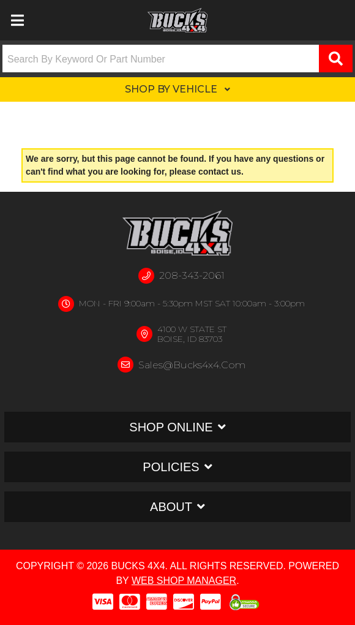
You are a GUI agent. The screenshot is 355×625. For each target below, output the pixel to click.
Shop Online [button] (170, 427)
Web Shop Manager (184, 580)
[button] (177, 58)
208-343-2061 (192, 275)
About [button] (171, 506)
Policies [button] (171, 467)
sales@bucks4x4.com (191, 365)
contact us (219, 171)
